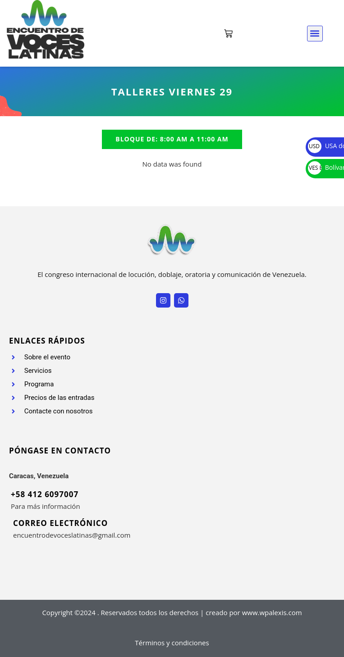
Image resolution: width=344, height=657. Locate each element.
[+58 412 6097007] (5, 493)
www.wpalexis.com (272, 612)
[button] (315, 33)
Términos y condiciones (172, 642)
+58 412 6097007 (44, 494)
